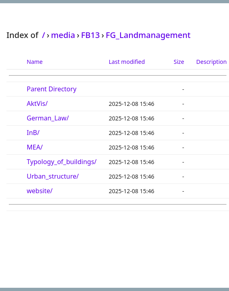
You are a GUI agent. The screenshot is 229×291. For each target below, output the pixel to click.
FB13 (90, 35)
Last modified (127, 61)
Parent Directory (51, 88)
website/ (40, 190)
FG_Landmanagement (148, 35)
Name (34, 61)
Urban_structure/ (53, 176)
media (63, 35)
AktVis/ (37, 103)
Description (211, 61)
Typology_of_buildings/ (62, 161)
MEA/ (35, 147)
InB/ (33, 132)
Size (179, 61)
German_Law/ (48, 118)
